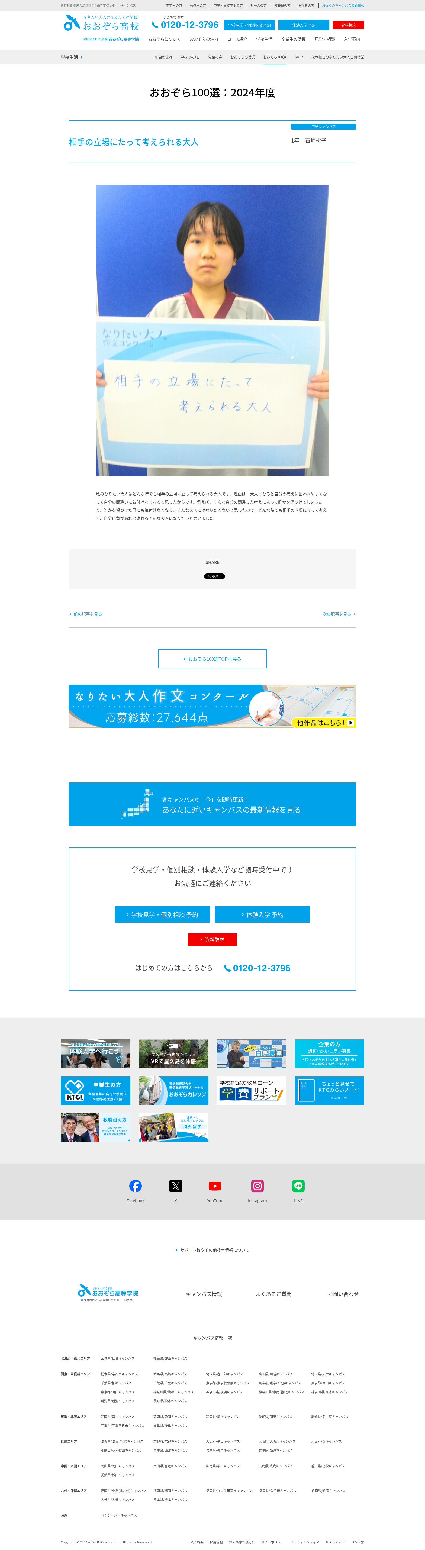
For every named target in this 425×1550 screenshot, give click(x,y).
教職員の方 (282, 5)
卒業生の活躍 (293, 39)
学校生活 (264, 39)
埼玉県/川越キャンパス (275, 1374)
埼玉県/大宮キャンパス (328, 1374)
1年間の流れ (162, 56)
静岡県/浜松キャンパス (223, 1416)
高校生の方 (198, 5)
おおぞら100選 (274, 56)
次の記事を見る (337, 614)
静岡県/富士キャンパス (118, 1416)
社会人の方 (258, 5)
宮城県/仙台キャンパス (118, 1358)
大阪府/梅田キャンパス (223, 1441)
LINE (298, 1201)
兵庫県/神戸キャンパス (223, 1450)
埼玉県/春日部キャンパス (224, 1374)
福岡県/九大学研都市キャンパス (229, 1490)
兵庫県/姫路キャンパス (275, 1450)
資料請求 (349, 24)
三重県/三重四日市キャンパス (122, 1425)
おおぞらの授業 (242, 56)
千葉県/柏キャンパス (116, 1383)
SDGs (299, 56)
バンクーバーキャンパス (119, 1515)
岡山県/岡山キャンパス (118, 1466)
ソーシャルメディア (304, 1542)
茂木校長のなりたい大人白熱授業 (337, 56)
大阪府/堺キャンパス (326, 1441)
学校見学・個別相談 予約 (249, 25)
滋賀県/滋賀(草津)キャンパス (122, 1441)
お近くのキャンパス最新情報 (343, 5)
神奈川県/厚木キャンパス (329, 1392)
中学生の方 (174, 5)
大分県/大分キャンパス (118, 1499)
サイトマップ (335, 1542)
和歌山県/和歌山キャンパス (121, 1450)
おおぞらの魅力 (204, 39)
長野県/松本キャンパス (170, 1400)
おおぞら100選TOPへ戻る (215, 658)
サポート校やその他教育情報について (214, 1250)
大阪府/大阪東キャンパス (277, 1441)
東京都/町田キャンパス (118, 1392)
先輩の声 (215, 56)
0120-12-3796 (185, 26)
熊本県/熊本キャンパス (170, 1499)
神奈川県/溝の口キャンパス (173, 1392)
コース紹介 (237, 39)
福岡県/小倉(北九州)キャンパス (124, 1490)
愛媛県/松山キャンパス (118, 1474)
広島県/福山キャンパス (223, 1466)
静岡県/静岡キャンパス (170, 1416)
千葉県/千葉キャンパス (170, 1383)
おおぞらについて (164, 39)
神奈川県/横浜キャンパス (224, 1392)
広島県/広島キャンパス (275, 1466)
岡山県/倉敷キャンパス (170, 1466)
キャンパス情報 (204, 1294)
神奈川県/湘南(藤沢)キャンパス (281, 1392)
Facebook (135, 1201)
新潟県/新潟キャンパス (118, 1400)
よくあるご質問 (274, 1294)
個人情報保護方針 (242, 1542)
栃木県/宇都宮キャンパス (119, 1374)
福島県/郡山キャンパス (170, 1358)
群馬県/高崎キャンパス (170, 1374)
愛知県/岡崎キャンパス (275, 1416)
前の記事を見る (88, 614)
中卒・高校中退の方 (228, 5)
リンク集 (357, 1542)
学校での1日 (190, 56)
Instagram (257, 1201)
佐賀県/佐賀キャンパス (329, 1490)
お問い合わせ (343, 1294)
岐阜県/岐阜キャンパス (170, 1425)
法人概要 (197, 1542)
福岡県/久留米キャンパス (277, 1490)
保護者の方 (306, 5)
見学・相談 (325, 39)
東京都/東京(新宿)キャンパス (280, 1383)
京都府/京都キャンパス (170, 1441)
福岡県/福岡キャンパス (170, 1490)
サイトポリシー (272, 1542)
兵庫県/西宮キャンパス (170, 1450)
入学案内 (352, 39)
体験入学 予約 (304, 25)
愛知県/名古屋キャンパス (329, 1416)
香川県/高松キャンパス (328, 1466)
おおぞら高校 (101, 28)
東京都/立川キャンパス (328, 1383)
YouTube (215, 1201)
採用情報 (216, 1542)
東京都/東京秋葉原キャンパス (228, 1383)
